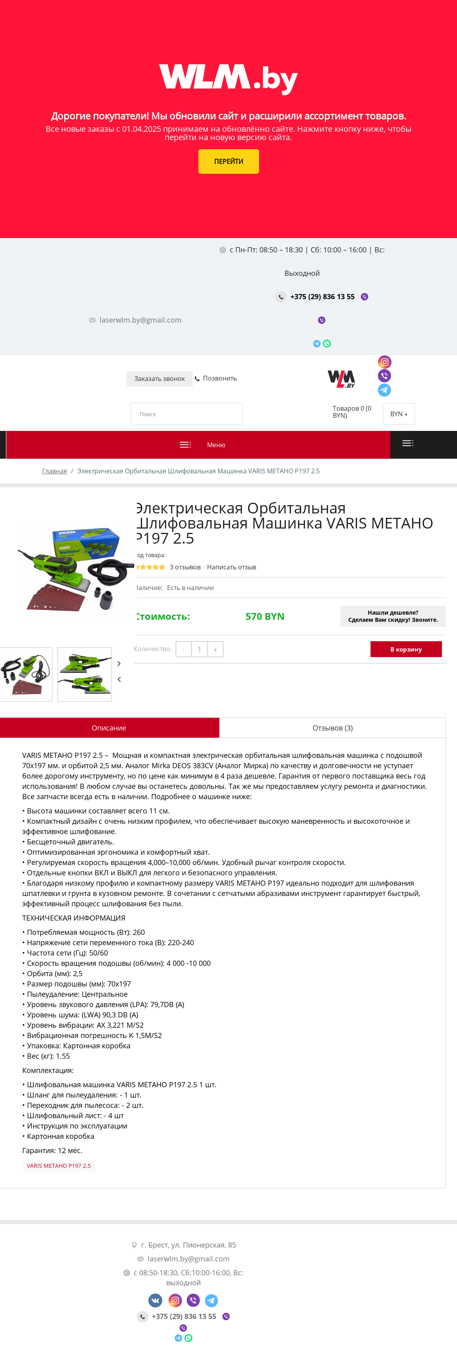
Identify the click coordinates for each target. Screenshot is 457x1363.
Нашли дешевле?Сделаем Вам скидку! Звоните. (393, 616)
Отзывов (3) (333, 727)
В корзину (406, 649)
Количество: (153, 648)
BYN (398, 413)
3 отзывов (185, 567)
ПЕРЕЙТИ (228, 161)
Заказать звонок (159, 378)
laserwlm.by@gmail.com (135, 320)
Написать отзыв (231, 567)
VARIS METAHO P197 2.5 (59, 1165)
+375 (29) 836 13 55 (316, 296)
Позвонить (215, 378)
